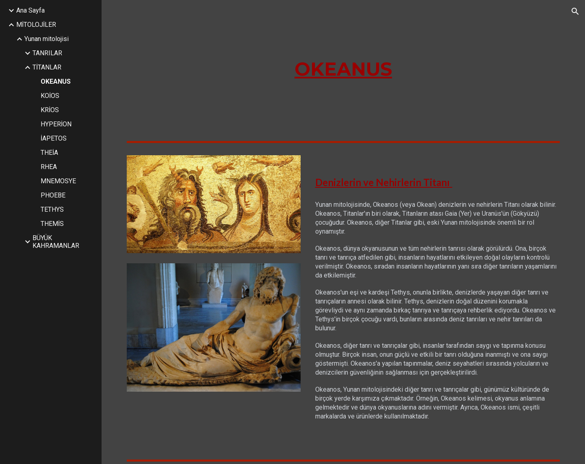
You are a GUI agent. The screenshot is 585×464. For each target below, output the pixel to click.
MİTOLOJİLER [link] (36, 24)
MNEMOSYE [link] (58, 181)
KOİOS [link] (50, 96)
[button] (575, 11)
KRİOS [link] (50, 110)
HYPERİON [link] (56, 124)
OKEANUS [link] (56, 81)
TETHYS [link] (52, 209)
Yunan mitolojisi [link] (46, 39)
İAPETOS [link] (54, 138)
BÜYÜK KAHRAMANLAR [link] (55, 241)
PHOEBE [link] (53, 195)
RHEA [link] (49, 167)
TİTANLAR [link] (46, 67)
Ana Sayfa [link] (30, 10)
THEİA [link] (49, 152)
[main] (343, 69)
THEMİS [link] (52, 224)
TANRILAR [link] (47, 53)
